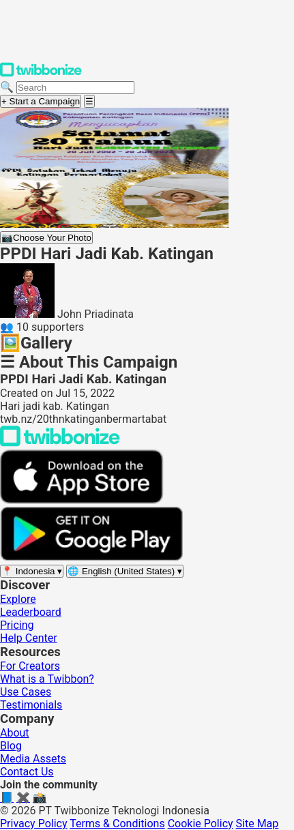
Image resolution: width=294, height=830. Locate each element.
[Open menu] (89, 101)
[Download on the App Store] (82, 500)
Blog (11, 745)
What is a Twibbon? (47, 678)
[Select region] (31, 571)
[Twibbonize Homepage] (41, 74)
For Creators (30, 665)
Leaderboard (30, 612)
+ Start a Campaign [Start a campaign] (40, 101)
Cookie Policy (200, 823)
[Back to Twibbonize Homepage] (60, 442)
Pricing (17, 625)
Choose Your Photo (46, 238)
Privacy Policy (34, 823)
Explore (18, 599)
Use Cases (25, 691)
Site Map (257, 823)
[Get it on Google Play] (91, 557)
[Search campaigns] (75, 87)
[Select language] (124, 571)
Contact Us (27, 771)
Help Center (28, 638)
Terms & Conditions (117, 823)
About (14, 732)
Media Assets (33, 758)
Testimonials (31, 704)
